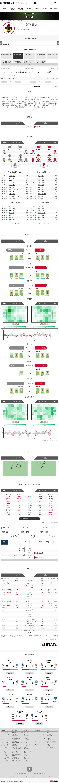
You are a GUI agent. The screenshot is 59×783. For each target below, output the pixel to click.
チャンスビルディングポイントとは (48, 522)
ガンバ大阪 (3, 751)
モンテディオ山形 (16, 738)
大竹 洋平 (12, 210)
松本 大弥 (41, 191)
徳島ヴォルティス (16, 754)
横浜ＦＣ (14, 744)
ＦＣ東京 (2, 739)
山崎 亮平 (12, 198)
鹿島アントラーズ (4, 732)
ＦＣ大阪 (26, 745)
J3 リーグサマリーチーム (40, 741)
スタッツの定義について (51, 639)
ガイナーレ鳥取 (27, 748)
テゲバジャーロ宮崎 (16, 760)
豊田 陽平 (41, 196)
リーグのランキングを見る (29, 518)
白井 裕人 (41, 176)
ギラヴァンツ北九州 (28, 755)
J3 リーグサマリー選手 (40, 742)
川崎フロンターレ (4, 744)
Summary (37, 730)
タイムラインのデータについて (49, 440)
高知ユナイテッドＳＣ (28, 754)
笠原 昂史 (12, 176)
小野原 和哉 (41, 213)
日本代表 (49, 734)
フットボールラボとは (52, 735)
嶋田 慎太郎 (42, 194)
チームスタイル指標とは (52, 742)
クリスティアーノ (14, 196)
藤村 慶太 (41, 189)
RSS (57, 86)
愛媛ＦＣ (26, 752)
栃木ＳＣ (26, 734)
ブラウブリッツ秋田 (16, 737)
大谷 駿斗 (41, 219)
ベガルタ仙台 (15, 735)
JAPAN (29, 8)
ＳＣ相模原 (26, 737)
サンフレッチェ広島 (5, 757)
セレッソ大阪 (3, 752)
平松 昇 (40, 187)
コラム (48, 732)
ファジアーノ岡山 (4, 755)
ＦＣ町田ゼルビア (4, 742)
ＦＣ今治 (14, 755)
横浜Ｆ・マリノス (4, 745)
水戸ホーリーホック (5, 734)
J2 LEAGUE (14, 730)
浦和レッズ (3, 735)
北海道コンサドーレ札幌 (17, 732)
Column (37, 8)
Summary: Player (21, 9)
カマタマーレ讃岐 (27, 751)
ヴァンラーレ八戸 (16, 734)
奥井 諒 (11, 178)
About (45, 8)
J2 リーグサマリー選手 (40, 738)
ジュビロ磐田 (15, 751)
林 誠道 (40, 198)
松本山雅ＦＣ (27, 738)
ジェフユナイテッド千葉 (6, 737)
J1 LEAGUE (3, 730)
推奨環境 (21, 773)
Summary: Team (13, 9)
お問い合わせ (42, 773)
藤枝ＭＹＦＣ (15, 752)
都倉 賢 (11, 219)
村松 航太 (12, 180)
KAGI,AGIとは (50, 739)
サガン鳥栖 (14, 757)
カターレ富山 (15, 750)
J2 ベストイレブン (39, 739)
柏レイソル (3, 738)
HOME (4, 8)
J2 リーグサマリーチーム (40, 737)
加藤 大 (11, 191)
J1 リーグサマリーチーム (40, 732)
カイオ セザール (14, 189)
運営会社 (36, 773)
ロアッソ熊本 (27, 757)
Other (48, 730)
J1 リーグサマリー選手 (40, 734)
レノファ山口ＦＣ (27, 750)
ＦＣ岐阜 (26, 742)
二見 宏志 (12, 185)
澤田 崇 (11, 187)
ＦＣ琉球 (26, 760)
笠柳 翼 (11, 213)
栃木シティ (14, 741)
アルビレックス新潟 (16, 748)
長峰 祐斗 (41, 185)
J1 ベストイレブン (39, 735)
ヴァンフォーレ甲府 (16, 747)
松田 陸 (40, 178)
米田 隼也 (12, 194)
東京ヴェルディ (4, 741)
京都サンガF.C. (4, 750)
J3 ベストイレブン (39, 744)
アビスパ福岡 (3, 758)
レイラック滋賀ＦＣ (28, 744)
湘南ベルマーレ (15, 745)
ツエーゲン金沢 (43, 72)
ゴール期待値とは (51, 747)
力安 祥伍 (41, 215)
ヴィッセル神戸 (4, 754)
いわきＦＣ (14, 739)
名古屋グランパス (4, 748)
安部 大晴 (12, 215)
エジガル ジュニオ (14, 217)
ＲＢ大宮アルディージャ (17, 742)
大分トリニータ (15, 758)
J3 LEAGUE (26, 730)
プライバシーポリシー (28, 773)
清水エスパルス (4, 747)
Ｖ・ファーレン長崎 (13, 72)
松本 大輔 (41, 180)
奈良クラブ (26, 747)
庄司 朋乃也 (42, 182)
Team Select (53, 8)
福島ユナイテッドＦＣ (28, 732)
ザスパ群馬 (26, 735)
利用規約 (16, 773)
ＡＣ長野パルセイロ (28, 739)
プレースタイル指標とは (52, 741)
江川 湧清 (12, 182)
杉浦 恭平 (41, 217)
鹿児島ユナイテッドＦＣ (29, 758)
